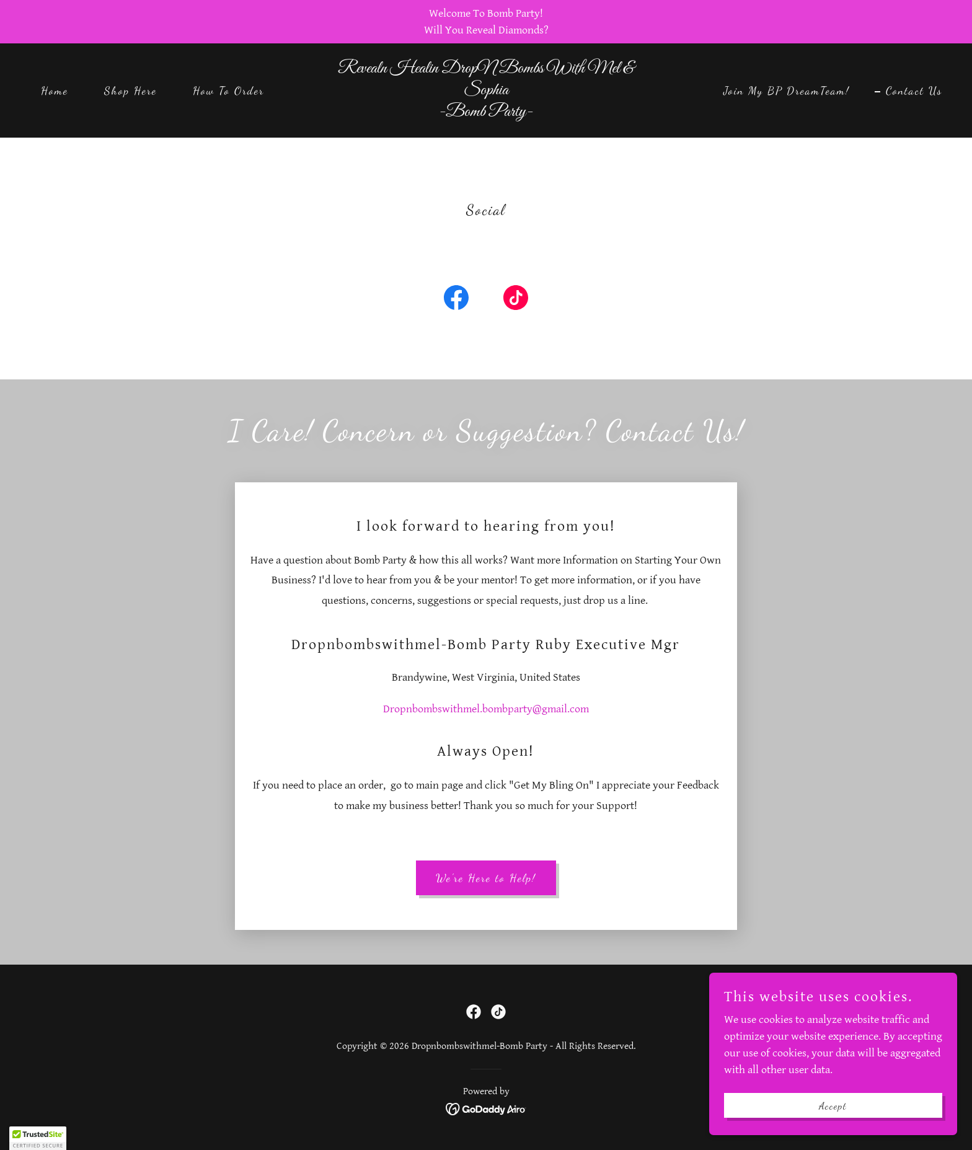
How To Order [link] (228, 90)
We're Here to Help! (486, 878)
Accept (833, 1106)
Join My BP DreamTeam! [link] (786, 90)
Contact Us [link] (914, 90)
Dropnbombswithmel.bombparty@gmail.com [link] (486, 708)
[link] (486, 112)
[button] (37, 1138)
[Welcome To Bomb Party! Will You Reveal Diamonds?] (486, 21)
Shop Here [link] (130, 90)
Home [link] (54, 90)
